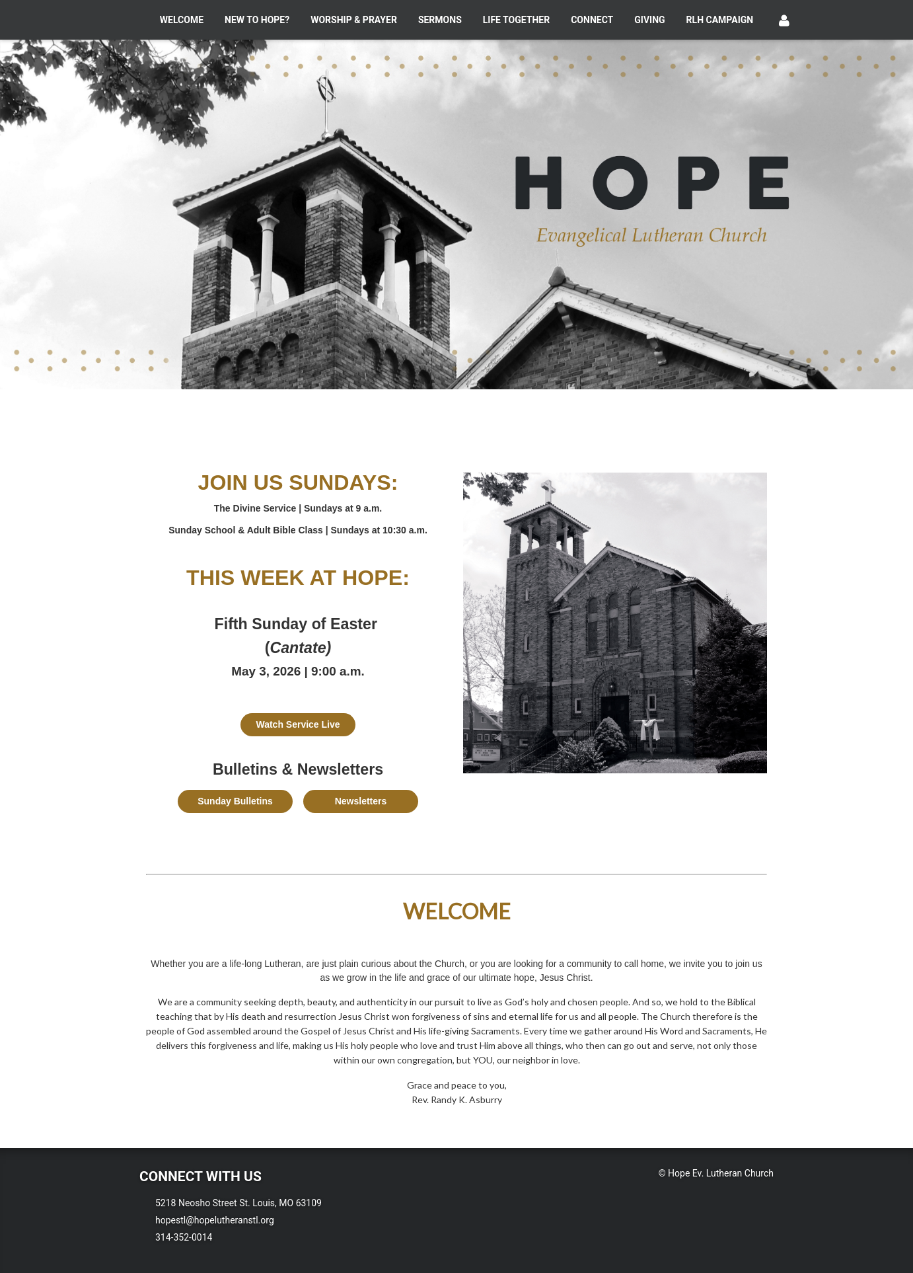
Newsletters (361, 801)
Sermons (440, 20)
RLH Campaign (720, 20)
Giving (649, 20)
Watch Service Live (298, 724)
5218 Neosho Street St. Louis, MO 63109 (238, 1203)
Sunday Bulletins (235, 801)
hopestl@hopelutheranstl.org (214, 1220)
